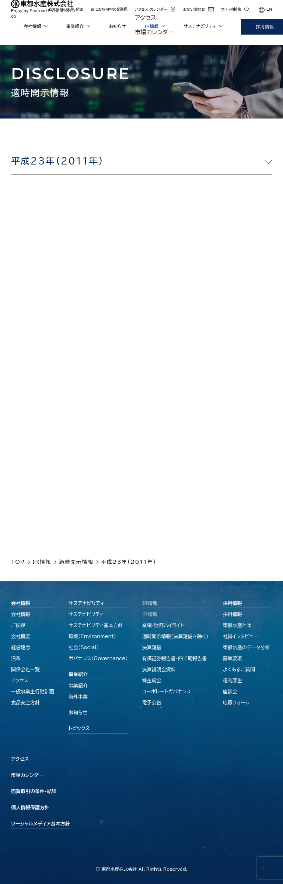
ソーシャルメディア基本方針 (40, 823)
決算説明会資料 (159, 669)
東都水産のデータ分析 (246, 647)
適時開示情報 (175, 636)
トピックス (79, 728)
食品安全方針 (25, 702)
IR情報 (154, 26)
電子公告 (151, 702)
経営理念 (20, 647)
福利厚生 (232, 680)
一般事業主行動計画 (32, 691)
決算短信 (151, 647)
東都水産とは (237, 625)
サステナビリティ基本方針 (96, 625)
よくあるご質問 (239, 669)
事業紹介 (78, 26)
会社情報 (36, 26)
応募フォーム (236, 702)
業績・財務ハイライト (163, 625)
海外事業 (78, 696)
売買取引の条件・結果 (65, 9)
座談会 (230, 691)
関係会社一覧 (25, 669)
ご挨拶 (18, 625)
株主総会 (151, 680)
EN (269, 9)
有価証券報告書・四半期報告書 (174, 658)
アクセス (19, 680)
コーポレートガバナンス (166, 691)
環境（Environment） (92, 636)
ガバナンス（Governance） (98, 658)
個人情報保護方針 (30, 807)
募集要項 (232, 658)
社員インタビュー (240, 636)
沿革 (16, 658)
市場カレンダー (27, 775)
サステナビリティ (203, 26)
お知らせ (117, 26)
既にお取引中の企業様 (109, 9)
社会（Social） (84, 647)
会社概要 (20, 636)
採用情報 (232, 603)
